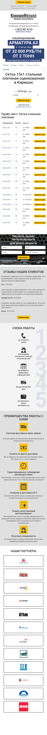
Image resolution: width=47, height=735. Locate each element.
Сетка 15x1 (6, 134)
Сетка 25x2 (6, 181)
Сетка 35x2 (6, 188)
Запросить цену (23, 100)
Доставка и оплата (18, 8)
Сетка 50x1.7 (7, 199)
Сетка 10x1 (6, 128)
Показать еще (24, 317)
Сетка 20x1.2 (7, 161)
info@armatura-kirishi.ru (23, 31)
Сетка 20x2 (6, 174)
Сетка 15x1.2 (7, 148)
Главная (13, 6)
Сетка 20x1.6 (7, 168)
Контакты (31, 8)
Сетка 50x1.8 (7, 204)
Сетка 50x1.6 (7, 195)
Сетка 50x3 (6, 209)
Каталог (21, 6)
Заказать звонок (23, 2)
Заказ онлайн (32, 6)
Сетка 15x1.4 (7, 154)
